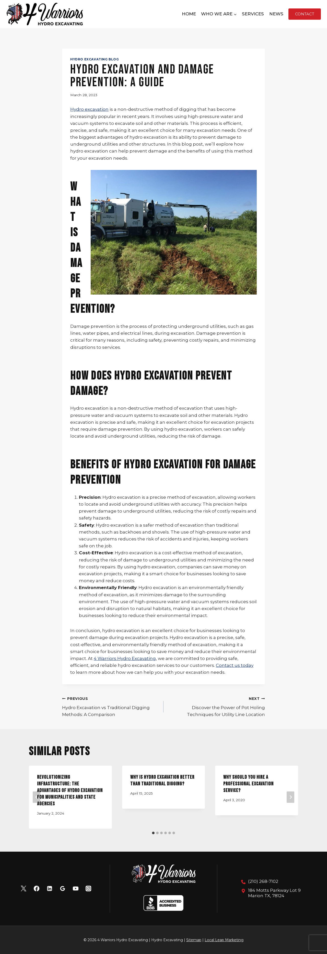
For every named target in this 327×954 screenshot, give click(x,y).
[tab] (153, 833)
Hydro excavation (89, 109)
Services (253, 13)
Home (189, 13)
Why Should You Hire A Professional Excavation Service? (248, 784)
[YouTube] (75, 888)
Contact (304, 14)
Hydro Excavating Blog (94, 59)
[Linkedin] (49, 888)
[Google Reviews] (62, 888)
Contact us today (234, 665)
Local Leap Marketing (224, 940)
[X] (23, 888)
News (276, 13)
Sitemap (193, 940)
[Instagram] (88, 888)
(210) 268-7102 (263, 881)
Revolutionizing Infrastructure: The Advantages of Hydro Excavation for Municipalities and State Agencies (70, 790)
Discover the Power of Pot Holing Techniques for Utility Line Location (216, 706)
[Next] (290, 797)
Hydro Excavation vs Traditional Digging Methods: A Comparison (110, 706)
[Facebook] (36, 888)
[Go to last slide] (36, 797)
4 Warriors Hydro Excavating (125, 658)
